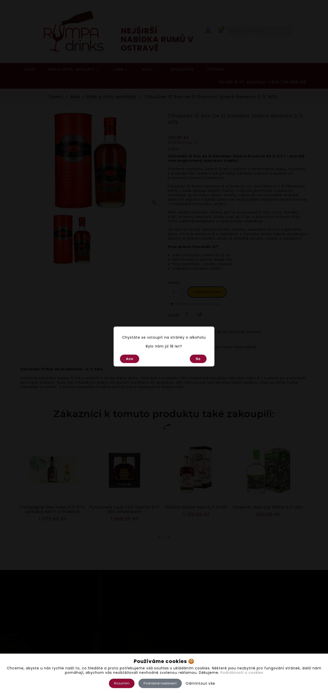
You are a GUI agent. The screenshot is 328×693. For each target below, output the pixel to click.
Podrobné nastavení (160, 683)
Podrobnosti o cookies (242, 672)
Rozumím (121, 683)
